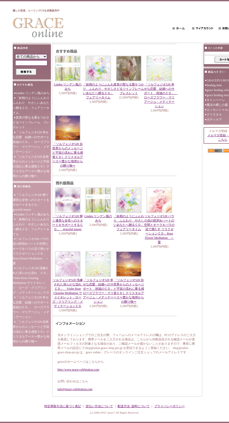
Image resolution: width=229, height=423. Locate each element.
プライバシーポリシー (169, 406)
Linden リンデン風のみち (33, 93)
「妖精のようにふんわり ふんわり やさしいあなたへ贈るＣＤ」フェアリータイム (32, 105)
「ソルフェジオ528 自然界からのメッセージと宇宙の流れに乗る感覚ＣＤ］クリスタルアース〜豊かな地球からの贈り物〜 (31, 166)
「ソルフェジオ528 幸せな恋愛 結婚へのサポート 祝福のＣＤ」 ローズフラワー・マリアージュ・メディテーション (32, 142)
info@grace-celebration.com (75, 389)
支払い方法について (99, 406)
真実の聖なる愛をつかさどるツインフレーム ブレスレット (31, 122)
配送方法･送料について (134, 406)
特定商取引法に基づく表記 (62, 406)
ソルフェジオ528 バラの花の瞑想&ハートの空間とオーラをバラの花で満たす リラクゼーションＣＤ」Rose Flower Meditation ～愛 (31, 251)
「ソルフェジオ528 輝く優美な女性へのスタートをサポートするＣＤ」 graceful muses (31, 202)
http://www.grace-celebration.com (78, 369)
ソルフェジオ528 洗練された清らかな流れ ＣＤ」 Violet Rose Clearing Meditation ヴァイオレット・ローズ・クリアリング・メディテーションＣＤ (32, 280)
